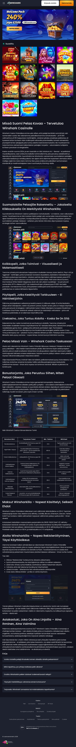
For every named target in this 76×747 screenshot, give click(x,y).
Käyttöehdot (31, 719)
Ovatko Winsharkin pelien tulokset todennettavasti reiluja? (38, 674)
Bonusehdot (55, 719)
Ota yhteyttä (40, 711)
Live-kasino (31, 704)
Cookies (64, 719)
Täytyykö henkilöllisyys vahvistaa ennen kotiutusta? (38, 682)
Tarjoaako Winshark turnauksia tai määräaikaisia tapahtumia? (38, 689)
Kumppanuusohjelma (27, 711)
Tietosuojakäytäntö (43, 719)
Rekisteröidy (67, 3)
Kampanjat (41, 704)
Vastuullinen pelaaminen (16, 719)
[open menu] (3, 3)
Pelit (24, 704)
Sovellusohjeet (51, 711)
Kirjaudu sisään (50, 3)
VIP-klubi (50, 704)
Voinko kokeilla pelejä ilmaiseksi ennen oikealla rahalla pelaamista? (38, 659)
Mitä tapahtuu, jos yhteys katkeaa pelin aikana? (38, 667)
